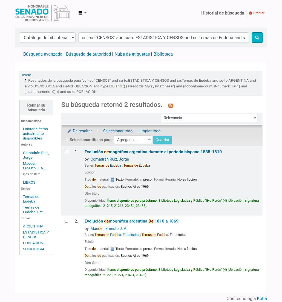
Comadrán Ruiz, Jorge (109, 159)
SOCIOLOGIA (33, 249)
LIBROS (29, 182)
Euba (107, 165)
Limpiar (256, 13)
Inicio (26, 75)
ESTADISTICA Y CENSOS (36, 234)
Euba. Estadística (116, 235)
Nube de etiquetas (132, 54)
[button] (82, 13)
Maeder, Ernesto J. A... (34, 165)
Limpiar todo (150, 131)
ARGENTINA (33, 226)
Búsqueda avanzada (42, 54)
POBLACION (33, 243)
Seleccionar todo (118, 131)
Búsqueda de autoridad (88, 54)
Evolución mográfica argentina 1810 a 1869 (132, 221)
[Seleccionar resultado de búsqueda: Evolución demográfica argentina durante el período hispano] (66, 151)
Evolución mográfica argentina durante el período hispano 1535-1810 (153, 151)
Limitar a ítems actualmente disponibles (35, 133)
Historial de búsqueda (222, 13)
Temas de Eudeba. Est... (34, 209)
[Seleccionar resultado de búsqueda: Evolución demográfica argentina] (66, 221)
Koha (262, 298)
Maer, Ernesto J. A (108, 228)
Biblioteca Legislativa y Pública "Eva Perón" (42, 13)
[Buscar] (257, 37)
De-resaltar (79, 131)
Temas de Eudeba (31, 198)
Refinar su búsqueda (36, 107)
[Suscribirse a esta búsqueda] (170, 105)
